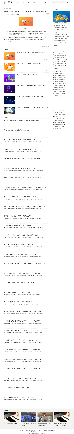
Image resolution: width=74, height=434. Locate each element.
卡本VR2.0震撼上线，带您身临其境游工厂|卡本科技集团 (19, 139)
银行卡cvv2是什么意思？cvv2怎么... (59, 118)
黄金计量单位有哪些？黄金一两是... (59, 89)
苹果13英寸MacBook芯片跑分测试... (61, 49)
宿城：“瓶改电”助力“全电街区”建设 (60, 29)
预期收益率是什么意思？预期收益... (59, 104)
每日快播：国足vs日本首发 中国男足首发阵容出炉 (18, 302)
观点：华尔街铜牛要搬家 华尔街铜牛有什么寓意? (17, 292)
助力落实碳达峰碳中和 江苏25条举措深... (61, 32)
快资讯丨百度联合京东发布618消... (61, 65)
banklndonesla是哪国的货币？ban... (59, 124)
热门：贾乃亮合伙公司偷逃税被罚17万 (27, 74)
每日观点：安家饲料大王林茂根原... (59, 75)
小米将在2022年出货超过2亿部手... (61, 51)
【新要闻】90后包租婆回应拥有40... (59, 83)
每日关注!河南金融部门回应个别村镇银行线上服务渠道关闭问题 (32, 52)
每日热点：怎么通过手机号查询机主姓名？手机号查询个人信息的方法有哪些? (25, 263)
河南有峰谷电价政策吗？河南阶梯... (59, 93)
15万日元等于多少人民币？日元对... (59, 116)
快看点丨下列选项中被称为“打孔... (59, 71)
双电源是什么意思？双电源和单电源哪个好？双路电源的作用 (21, 340)
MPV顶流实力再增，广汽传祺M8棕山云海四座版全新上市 (20, 149)
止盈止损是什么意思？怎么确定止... (59, 120)
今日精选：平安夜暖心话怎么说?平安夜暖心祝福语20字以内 (20, 378)
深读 (45, 2)
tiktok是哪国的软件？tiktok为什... (58, 95)
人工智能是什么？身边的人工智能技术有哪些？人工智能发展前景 (22, 349)
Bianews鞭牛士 (16, 14)
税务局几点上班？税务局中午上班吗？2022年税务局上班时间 (21, 197)
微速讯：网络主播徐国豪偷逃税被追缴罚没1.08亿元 (31, 96)
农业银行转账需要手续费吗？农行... (59, 91)
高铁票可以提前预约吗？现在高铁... (59, 99)
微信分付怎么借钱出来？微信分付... (59, 110)
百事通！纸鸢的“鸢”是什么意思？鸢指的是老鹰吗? (18, 216)
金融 (34, 2)
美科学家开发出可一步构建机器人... (61, 61)
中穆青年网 (34, 431)
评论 (39, 2)
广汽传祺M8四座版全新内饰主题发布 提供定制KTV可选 (19, 168)
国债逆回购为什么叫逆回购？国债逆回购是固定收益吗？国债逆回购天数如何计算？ (26, 187)
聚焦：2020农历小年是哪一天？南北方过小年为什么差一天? (20, 397)
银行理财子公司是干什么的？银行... (59, 108)
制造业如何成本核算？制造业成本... (59, 112)
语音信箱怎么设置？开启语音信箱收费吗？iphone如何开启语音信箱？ (23, 321)
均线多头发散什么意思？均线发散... (59, 114)
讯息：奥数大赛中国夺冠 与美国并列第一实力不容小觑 (19, 283)
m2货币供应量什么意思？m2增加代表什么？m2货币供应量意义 (21, 330)
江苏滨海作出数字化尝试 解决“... (58, 128)
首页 (4, 8)
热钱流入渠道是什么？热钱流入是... (59, 87)
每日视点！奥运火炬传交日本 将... (59, 73)
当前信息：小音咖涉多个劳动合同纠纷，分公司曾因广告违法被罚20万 (32, 107)
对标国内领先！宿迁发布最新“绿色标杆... (61, 42)
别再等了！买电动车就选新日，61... (59, 106)
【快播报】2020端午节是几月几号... (59, 77)
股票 (28, 2)
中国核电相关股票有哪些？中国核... (59, 97)
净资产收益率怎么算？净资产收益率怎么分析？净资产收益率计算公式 (23, 368)
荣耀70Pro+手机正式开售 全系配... (61, 53)
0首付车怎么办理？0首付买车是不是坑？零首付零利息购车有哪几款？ (23, 178)
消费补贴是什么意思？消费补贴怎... (59, 122)
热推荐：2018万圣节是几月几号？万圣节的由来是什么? (19, 244)
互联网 (7, 8)
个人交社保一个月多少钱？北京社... (59, 85)
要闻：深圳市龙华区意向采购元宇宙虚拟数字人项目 (31, 85)
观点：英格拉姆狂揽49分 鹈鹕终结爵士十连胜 (16, 388)
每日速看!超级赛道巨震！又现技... (61, 63)
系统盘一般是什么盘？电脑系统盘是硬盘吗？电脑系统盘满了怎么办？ (23, 311)
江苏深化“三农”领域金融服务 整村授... (60, 40)
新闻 (17, 2)
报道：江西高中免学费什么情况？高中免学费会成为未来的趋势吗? (22, 273)
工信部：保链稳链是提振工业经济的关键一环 (61, 36)
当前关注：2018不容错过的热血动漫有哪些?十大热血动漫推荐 (21, 254)
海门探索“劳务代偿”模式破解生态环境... (60, 27)
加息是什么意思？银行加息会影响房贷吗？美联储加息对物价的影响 (22, 359)
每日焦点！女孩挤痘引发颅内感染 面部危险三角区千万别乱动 (21, 235)
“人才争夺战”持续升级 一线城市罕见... (60, 25)
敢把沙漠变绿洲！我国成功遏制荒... (61, 59)
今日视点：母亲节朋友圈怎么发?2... (59, 79)
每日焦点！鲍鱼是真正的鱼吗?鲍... (59, 81)
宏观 (23, 2)
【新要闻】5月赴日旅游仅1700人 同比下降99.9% (17, 225)
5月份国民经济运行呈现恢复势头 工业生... (61, 34)
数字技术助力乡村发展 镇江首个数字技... (61, 38)
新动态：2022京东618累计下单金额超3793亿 (29, 63)
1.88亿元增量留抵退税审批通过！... (59, 126)
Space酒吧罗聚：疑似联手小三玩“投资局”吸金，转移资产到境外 (22, 158)
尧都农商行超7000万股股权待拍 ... (61, 57)
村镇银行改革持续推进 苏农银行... (61, 55)
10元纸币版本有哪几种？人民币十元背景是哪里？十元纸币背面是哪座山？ (24, 206)
